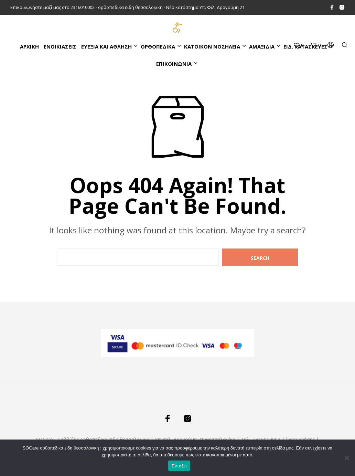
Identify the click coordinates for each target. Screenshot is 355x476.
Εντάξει (179, 465)
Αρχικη (29, 46)
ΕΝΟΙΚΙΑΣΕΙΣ (60, 46)
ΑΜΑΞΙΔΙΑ (262, 46)
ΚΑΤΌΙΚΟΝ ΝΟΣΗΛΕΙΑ (212, 46)
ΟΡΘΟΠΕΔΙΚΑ (158, 46)
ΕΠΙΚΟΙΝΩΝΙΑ (174, 63)
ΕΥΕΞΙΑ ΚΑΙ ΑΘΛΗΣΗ (106, 46)
